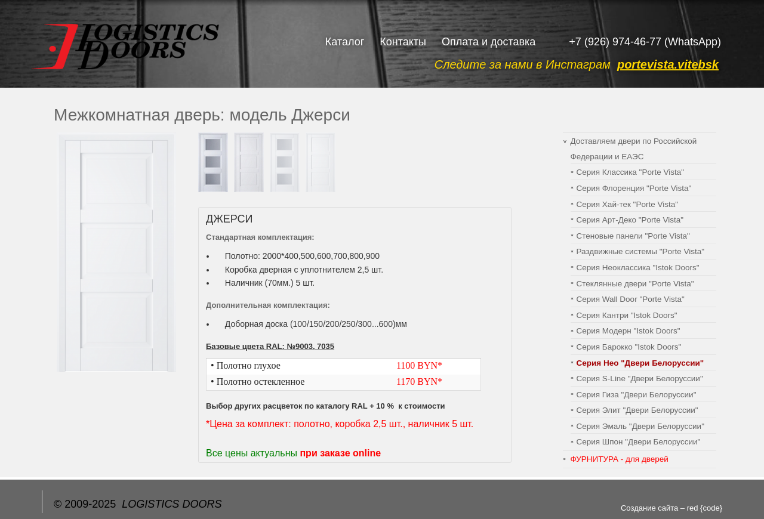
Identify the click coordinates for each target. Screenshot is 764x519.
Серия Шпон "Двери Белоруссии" (639, 441)
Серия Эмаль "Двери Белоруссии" (640, 426)
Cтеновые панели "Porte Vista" (633, 235)
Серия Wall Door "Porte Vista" (631, 299)
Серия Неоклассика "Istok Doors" (638, 267)
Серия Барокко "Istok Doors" (629, 346)
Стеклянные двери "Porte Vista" (635, 283)
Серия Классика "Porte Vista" (631, 172)
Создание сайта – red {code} (671, 507)
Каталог (344, 42)
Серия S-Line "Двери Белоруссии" (640, 378)
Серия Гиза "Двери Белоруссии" (637, 394)
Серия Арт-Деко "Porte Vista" (630, 219)
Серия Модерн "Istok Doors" (628, 330)
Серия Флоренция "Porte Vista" (634, 188)
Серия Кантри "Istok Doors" (627, 315)
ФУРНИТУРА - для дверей (619, 459)
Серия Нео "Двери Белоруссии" (640, 363)
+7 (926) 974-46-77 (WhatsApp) (645, 42)
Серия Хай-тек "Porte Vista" (627, 204)
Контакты (403, 42)
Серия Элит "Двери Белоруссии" (637, 410)
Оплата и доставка (488, 42)
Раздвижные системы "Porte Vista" (641, 251)
